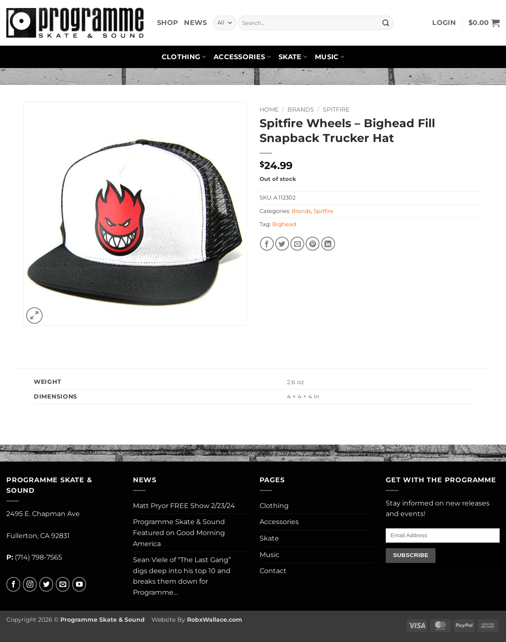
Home (269, 109)
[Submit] (386, 23)
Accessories (242, 57)
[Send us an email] (63, 584)
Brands (300, 109)
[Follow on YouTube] (79, 584)
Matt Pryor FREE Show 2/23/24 (184, 506)
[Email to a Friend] (297, 244)
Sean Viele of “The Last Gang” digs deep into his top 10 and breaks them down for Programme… (182, 576)
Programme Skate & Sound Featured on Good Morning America (179, 532)
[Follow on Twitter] (46, 584)
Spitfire (336, 109)
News (195, 23)
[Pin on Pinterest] (312, 244)
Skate (293, 57)
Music (329, 57)
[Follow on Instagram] (30, 584)
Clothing (184, 57)
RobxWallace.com (214, 619)
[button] (444, 22)
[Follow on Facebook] (13, 584)
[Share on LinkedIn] (328, 244)
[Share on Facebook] (267, 244)
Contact (273, 571)
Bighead (284, 224)
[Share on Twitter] (282, 244)
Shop (167, 23)
